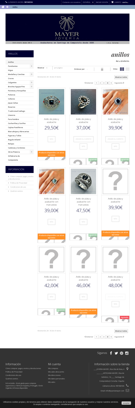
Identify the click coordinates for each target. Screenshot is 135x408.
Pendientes (13, 66)
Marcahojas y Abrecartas (18, 131)
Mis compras (53, 368)
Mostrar (41, 68)
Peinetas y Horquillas (17, 90)
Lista (127, 68)
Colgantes (12, 82)
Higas (10, 70)
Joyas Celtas (13, 103)
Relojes (11, 144)
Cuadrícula (122, 68)
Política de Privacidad (18, 183)
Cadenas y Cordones (16, 148)
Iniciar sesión (102, 2)
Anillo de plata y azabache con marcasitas (51, 201)
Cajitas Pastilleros (15, 127)
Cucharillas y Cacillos (17, 123)
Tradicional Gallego (16, 111)
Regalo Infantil (14, 139)
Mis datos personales (56, 378)
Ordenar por (79, 69)
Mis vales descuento (56, 372)
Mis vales (51, 382)
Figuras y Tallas (14, 135)
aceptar (126, 403)
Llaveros (11, 115)
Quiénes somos (16, 191)
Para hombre (13, 119)
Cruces (11, 78)
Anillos (11, 62)
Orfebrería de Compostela (14, 158)
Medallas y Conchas (16, 74)
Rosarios (11, 107)
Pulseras (11, 95)
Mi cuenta (54, 364)
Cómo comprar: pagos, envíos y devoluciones (23, 368)
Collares (11, 99)
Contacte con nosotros (71, 2)
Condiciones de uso (18, 187)
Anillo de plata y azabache (51, 121)
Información (16, 169)
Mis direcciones (54, 375)
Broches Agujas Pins (16, 86)
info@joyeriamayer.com (115, 391)
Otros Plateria (14, 152)
